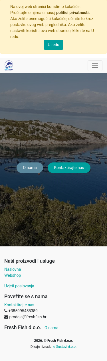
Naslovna (12, 269)
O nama (30, 167)
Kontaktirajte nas (69, 167)
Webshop (12, 275)
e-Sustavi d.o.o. (65, 347)
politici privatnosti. (73, 12)
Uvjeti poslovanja (19, 286)
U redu (53, 44)
